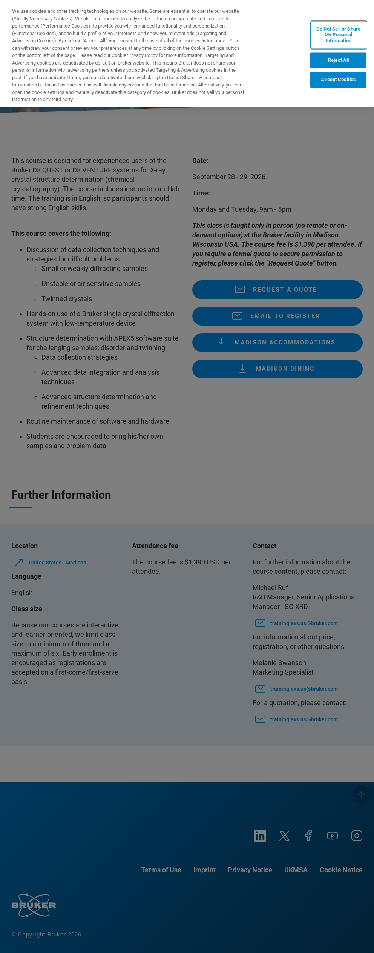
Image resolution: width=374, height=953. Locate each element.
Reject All (338, 60)
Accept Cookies (338, 80)
